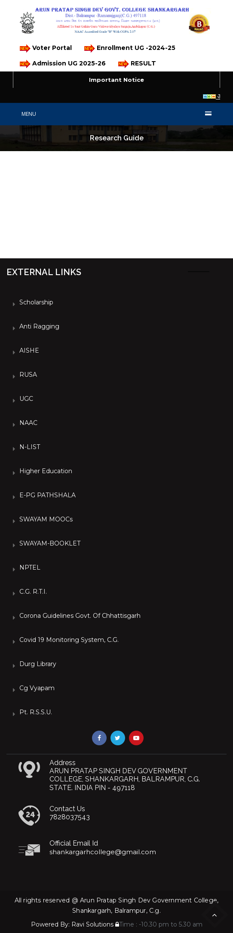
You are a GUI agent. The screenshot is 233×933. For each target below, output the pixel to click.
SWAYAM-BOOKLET (49, 543)
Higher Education (45, 471)
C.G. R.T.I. (33, 591)
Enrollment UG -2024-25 (129, 48)
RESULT (136, 63)
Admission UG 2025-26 (62, 63)
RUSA (28, 374)
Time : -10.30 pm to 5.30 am (158, 924)
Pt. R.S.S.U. (35, 712)
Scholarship (36, 302)
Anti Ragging (39, 326)
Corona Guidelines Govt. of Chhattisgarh (80, 616)
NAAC (28, 423)
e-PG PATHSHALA (47, 495)
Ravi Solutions (92, 924)
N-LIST (29, 447)
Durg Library (37, 664)
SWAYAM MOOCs (46, 519)
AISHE (29, 350)
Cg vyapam (37, 688)
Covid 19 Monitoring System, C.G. (69, 640)
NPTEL (29, 567)
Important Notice (116, 79)
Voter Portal (45, 48)
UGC (26, 399)
